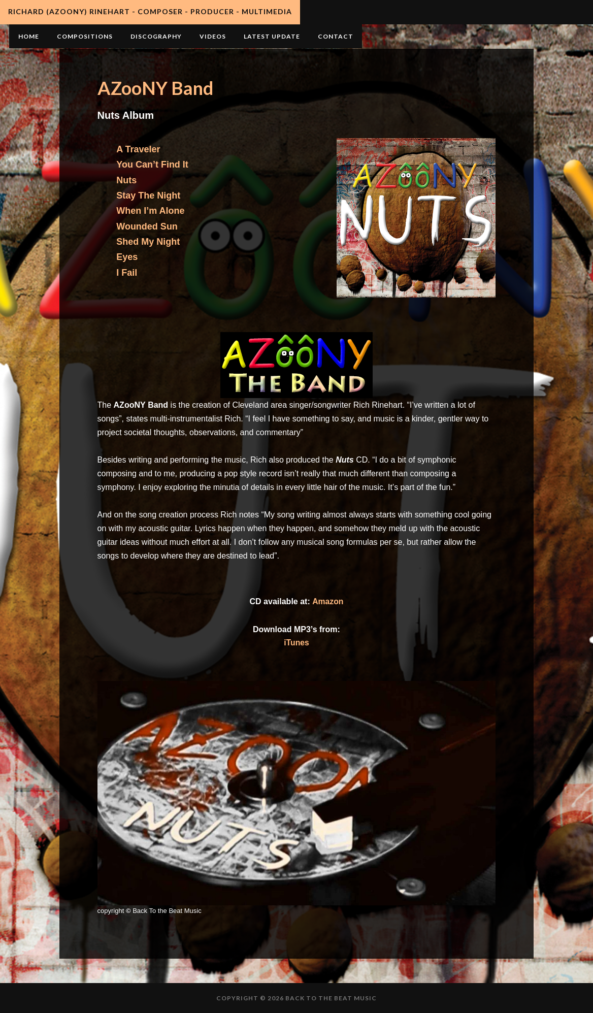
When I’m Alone (150, 211)
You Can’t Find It (152, 164)
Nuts (126, 180)
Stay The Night (148, 195)
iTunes (296, 642)
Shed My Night (148, 242)
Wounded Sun (147, 226)
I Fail (126, 273)
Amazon (327, 601)
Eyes (127, 257)
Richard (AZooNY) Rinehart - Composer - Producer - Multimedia (150, 11)
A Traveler (138, 149)
